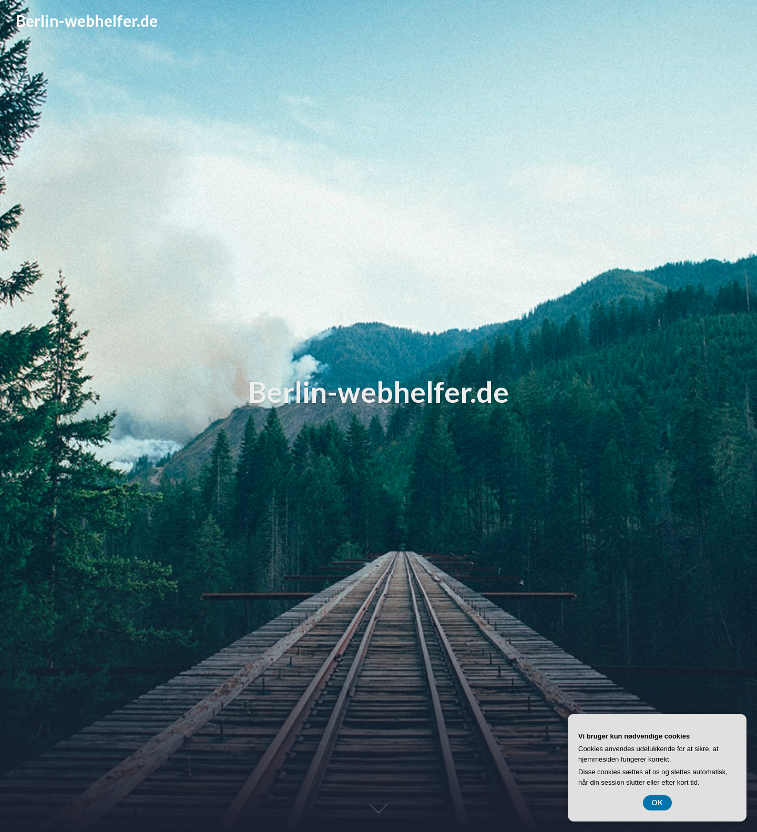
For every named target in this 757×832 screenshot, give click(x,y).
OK (657, 802)
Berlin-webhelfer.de (87, 20)
